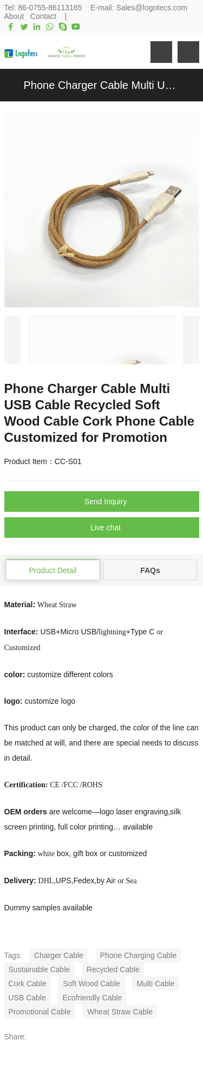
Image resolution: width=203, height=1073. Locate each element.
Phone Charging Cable (138, 955)
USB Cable (27, 997)
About (14, 16)
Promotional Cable (40, 1011)
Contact (43, 16)
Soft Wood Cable (91, 983)
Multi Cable (155, 983)
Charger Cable (58, 955)
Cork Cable (28, 983)
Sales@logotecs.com (152, 7)
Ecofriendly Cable (92, 997)
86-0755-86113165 (50, 7)
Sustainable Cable (39, 969)
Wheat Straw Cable (120, 1011)
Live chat (105, 527)
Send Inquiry (105, 501)
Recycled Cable (113, 969)
